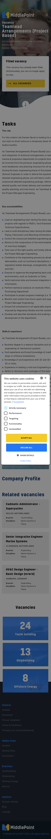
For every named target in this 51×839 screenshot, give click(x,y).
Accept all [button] (26, 438)
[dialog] (25, 419)
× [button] (45, 378)
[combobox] (41, 378)
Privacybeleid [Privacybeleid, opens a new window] (18, 402)
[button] (25, 455)
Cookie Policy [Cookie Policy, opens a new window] (25, 460)
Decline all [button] (27, 447)
